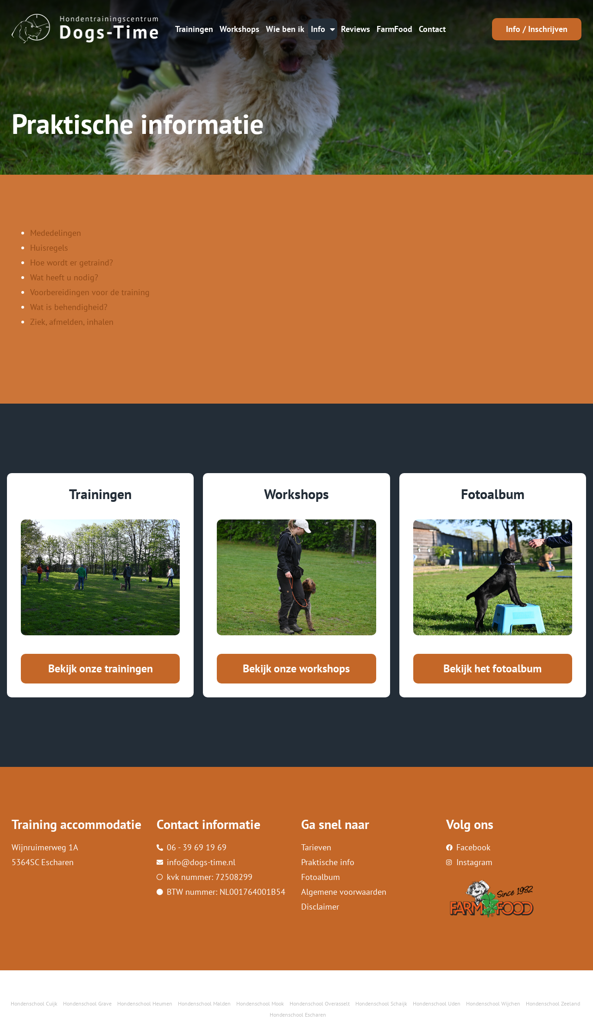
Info (323, 29)
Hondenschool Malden (204, 1003)
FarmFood (394, 29)
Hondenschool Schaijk (381, 1003)
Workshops (239, 29)
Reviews (355, 29)
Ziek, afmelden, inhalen (72, 321)
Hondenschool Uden (437, 1003)
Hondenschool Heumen (144, 1003)
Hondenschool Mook (260, 1003)
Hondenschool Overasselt (320, 1003)
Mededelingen (55, 233)
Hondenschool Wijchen (493, 1003)
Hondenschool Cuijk (34, 1003)
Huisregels (49, 247)
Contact (432, 29)
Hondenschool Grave (87, 1003)
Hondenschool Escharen (298, 1014)
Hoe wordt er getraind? (71, 262)
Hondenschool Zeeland (553, 1003)
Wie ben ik (285, 29)
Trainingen (194, 29)
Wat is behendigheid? (68, 307)
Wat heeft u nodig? (64, 277)
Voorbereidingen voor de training (90, 292)
